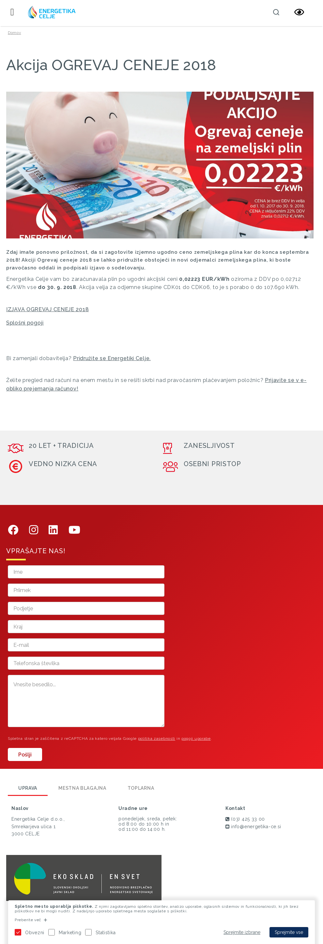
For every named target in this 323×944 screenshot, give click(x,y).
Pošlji (25, 755)
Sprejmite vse (289, 932)
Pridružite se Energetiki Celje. (112, 358)
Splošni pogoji (25, 323)
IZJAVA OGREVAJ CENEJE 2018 (47, 309)
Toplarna (141, 788)
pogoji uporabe (196, 738)
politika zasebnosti (156, 738)
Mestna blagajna (82, 788)
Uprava (27, 788)
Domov (14, 32)
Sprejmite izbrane (241, 932)
